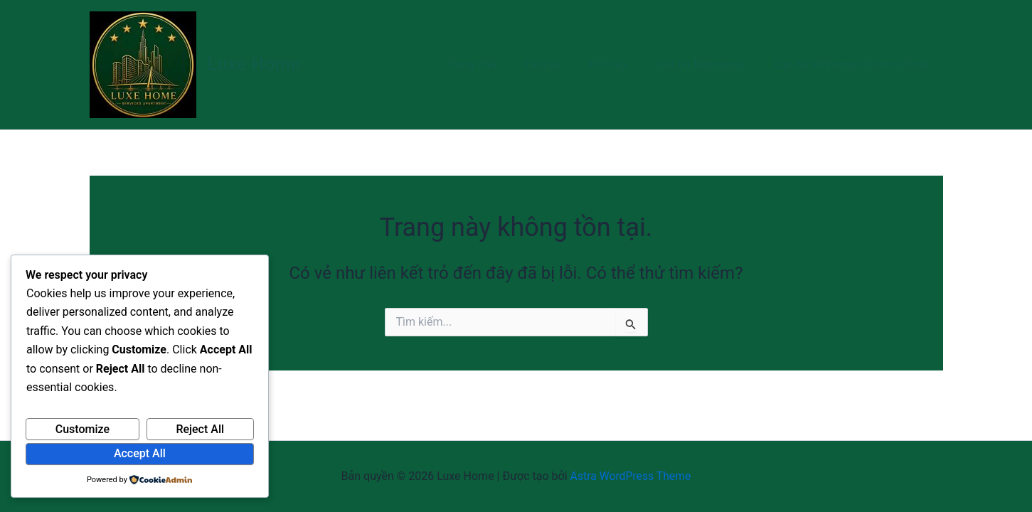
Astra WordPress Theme (630, 476)
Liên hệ (561, 64)
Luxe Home (254, 64)
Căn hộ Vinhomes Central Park (854, 64)
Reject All (200, 429)
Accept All (140, 453)
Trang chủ (494, 64)
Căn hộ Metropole (707, 64)
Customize (82, 429)
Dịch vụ (621, 64)
